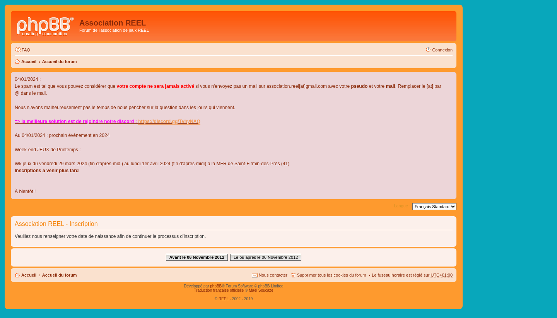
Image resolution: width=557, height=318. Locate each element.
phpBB (216, 286)
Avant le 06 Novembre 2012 (196, 257)
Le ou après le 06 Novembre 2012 (266, 257)
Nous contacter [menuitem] (273, 275)
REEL (224, 299)
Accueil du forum (59, 61)
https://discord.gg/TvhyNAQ (169, 121)
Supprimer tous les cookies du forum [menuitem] (331, 275)
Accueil (28, 61)
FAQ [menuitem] (26, 50)
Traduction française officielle (219, 290)
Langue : (402, 205)
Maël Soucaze (261, 290)
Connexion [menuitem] (442, 50)
